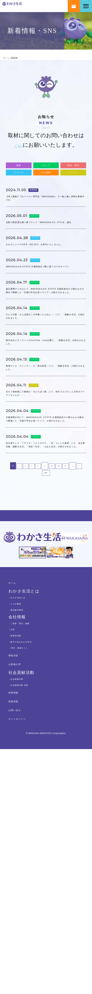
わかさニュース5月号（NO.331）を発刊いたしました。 (45, 293)
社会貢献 (46, 183)
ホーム (9, 59)
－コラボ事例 (19, 848)
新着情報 (38, 204)
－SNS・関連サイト (25, 892)
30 (67, 644)
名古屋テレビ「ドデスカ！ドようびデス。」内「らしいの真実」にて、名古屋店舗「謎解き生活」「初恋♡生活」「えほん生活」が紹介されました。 (45, 613)
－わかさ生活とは (23, 842)
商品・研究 (73, 170)
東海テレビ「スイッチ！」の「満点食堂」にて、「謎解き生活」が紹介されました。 (45, 484)
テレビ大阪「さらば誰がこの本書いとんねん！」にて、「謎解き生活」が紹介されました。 (45, 412)
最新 (19, 170)
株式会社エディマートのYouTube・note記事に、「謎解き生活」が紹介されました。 (45, 449)
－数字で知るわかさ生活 (29, 886)
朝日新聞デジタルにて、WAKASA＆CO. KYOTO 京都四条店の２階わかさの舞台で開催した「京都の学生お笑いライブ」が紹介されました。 (45, 368)
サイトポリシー (24, 963)
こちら (18, 146)
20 (59, 644)
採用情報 (17, 937)
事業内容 (17, 900)
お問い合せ (19, 954)
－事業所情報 (19, 880)
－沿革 (14, 874)
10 (51, 644)
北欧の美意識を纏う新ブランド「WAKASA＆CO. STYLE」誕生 (46, 258)
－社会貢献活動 (21, 923)
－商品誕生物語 (21, 854)
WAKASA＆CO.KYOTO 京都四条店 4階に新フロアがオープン (45, 327)
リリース (19, 183)
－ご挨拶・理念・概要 (27, 868)
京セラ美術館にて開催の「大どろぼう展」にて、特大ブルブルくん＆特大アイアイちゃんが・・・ (45, 521)
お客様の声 (19, 908)
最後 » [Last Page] (46, 651)
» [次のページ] (82, 644)
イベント (73, 183)
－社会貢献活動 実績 (26, 929)
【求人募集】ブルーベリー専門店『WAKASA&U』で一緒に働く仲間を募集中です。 (45, 221)
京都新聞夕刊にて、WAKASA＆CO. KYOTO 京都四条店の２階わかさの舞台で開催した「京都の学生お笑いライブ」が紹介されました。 (45, 566)
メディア (46, 170)
